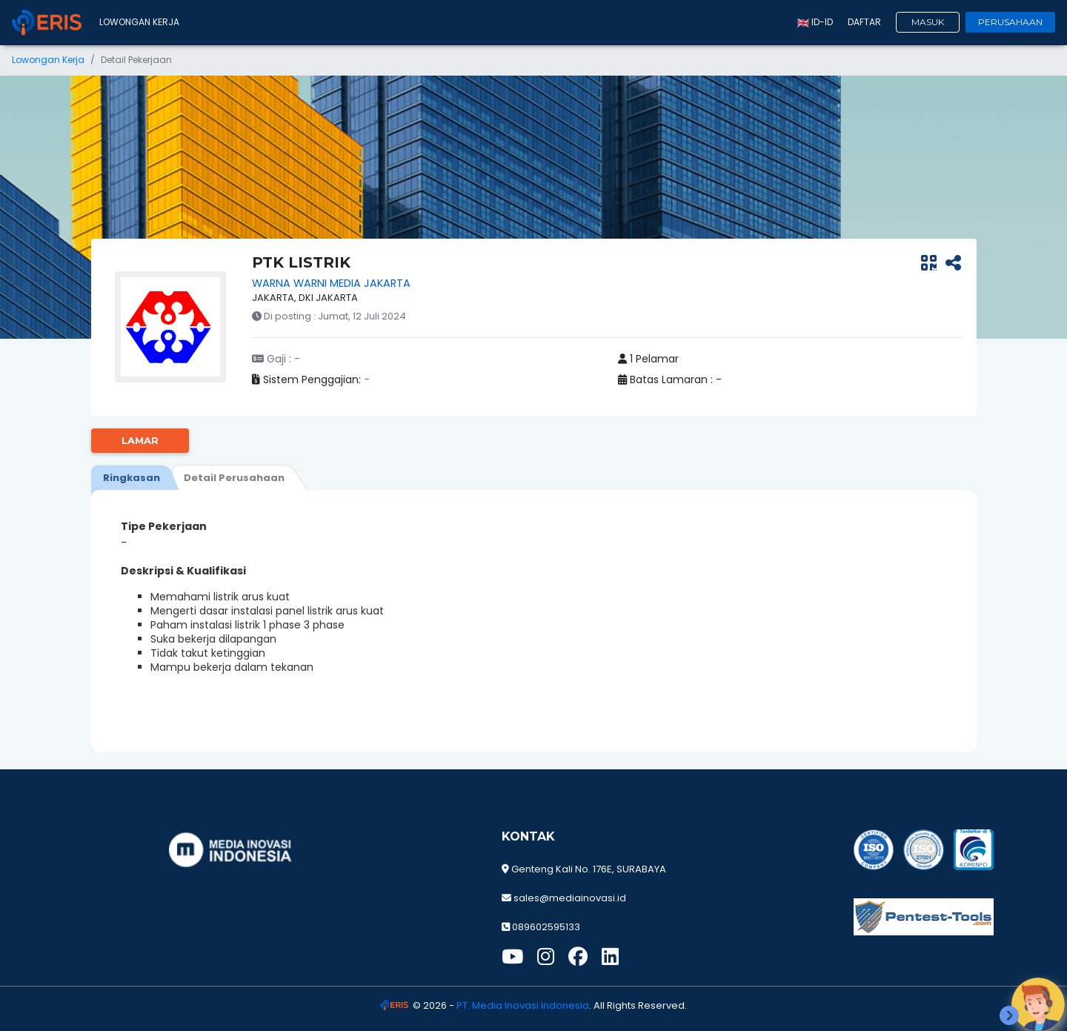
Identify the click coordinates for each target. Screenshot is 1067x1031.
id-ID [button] (815, 22)
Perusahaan (1010, 21)
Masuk (927, 21)
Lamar (140, 440)
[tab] (131, 477)
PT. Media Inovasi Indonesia (522, 1005)
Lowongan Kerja (139, 22)
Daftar (864, 22)
